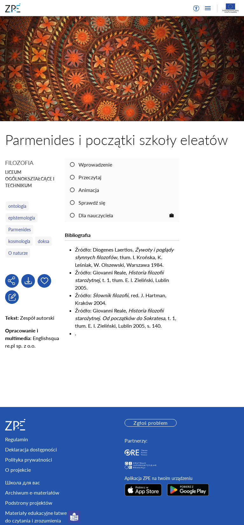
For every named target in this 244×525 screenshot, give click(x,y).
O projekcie (18, 470)
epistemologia (21, 217)
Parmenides (19, 229)
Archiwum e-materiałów (32, 492)
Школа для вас (22, 482)
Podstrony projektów (28, 503)
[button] (196, 8)
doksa (43, 241)
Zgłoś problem (150, 423)
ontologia (17, 206)
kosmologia (19, 241)
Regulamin (16, 439)
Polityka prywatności (28, 459)
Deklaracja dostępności (31, 449)
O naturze (18, 253)
